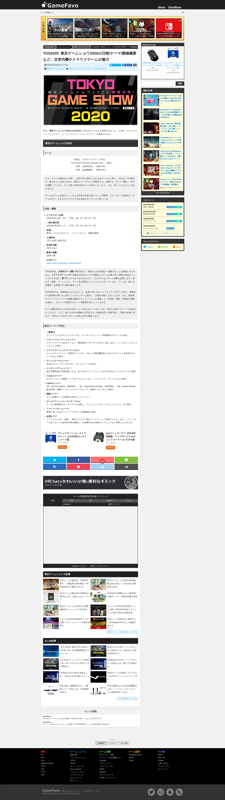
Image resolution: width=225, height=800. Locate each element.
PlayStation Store (135, 755)
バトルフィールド (77, 772)
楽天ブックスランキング (99, 566)
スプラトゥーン (106, 763)
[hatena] (54, 466)
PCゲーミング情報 (107, 755)
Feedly (163, 246)
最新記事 (73, 755)
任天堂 (72, 761)
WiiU (43, 775)
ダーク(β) (124, 743)
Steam (72, 763)
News (161, 7)
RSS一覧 (161, 758)
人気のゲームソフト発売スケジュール (164, 233)
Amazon (62, 447)
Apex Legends (75, 769)
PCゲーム (74, 781)
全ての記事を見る (163, 193)
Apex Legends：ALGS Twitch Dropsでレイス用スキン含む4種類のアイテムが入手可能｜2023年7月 (171, 170)
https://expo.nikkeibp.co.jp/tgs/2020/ (63, 263)
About (160, 755)
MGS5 (102, 769)
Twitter (148, 247)
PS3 (42, 769)
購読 (176, 247)
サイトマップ (163, 769)
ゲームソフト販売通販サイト (111, 758)
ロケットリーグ (76, 778)
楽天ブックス (114, 504)
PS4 (71, 68)
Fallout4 (103, 772)
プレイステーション (78, 758)
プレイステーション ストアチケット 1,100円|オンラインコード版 (173, 65)
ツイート (115, 65)
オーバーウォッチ (77, 766)
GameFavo (51, 790)
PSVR (43, 766)
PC (75, 68)
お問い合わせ (163, 763)
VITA (43, 772)
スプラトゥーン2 (76, 775)
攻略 (178, 207)
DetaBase (174, 7)
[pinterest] (102, 460)
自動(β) (101, 743)
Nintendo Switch (47, 763)
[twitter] (54, 459)
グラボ (128, 500)
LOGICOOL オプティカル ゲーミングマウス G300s (152, 64)
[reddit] (102, 466)
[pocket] (78, 466)
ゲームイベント (86, 68)
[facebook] (78, 459)
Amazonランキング (79, 566)
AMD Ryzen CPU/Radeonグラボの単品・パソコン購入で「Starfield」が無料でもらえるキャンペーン (171, 156)
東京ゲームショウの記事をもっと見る (122, 632)
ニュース (170, 207)
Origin (131, 761)
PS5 (104, 68)
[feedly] (126, 459)
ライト (112, 743)
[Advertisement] (162, 296)
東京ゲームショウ (55, 68)
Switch (97, 68)
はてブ (127, 65)
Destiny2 (103, 761)
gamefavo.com (58, 794)
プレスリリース (164, 766)
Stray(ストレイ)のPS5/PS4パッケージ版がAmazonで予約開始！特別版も (171, 182)
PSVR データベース (107, 778)
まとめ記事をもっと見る (127, 699)
